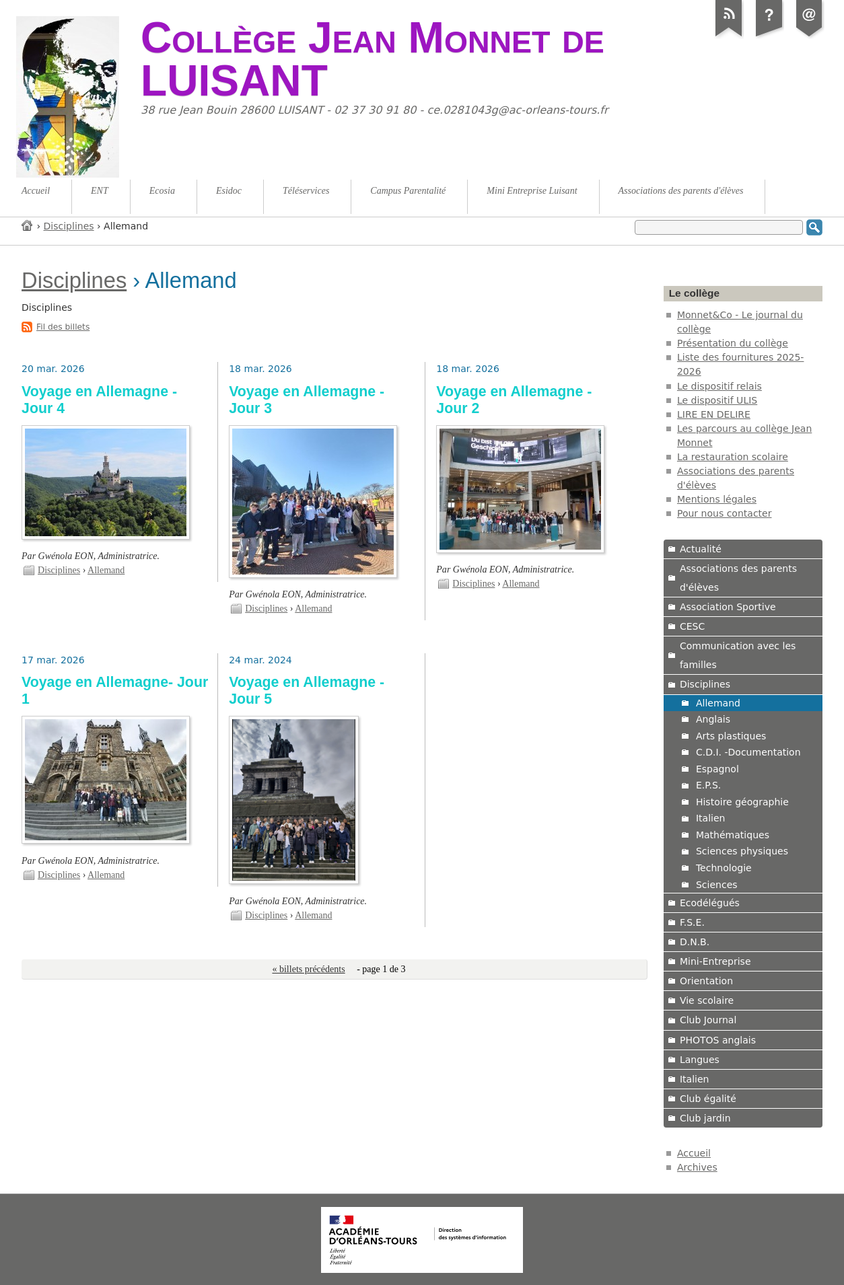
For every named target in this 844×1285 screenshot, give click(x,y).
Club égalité (708, 1098)
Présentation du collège (732, 343)
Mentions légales (717, 499)
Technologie (724, 867)
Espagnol (717, 769)
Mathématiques (732, 835)
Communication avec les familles (738, 655)
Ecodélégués (710, 902)
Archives (697, 1167)
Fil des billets (63, 327)
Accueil (28, 225)
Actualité (701, 549)
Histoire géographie (742, 802)
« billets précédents (308, 969)
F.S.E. (692, 922)
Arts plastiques (731, 736)
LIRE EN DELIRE (713, 414)
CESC (692, 626)
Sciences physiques (742, 851)
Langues (699, 1059)
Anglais (713, 719)
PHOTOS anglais (718, 1040)
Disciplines (69, 226)
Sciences (717, 884)
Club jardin (705, 1118)
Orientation (706, 981)
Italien (711, 818)
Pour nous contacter (724, 513)
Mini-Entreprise (715, 961)
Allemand (106, 570)
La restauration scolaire (732, 456)
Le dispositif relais (719, 386)
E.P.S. (708, 785)
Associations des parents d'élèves (738, 578)
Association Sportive (728, 606)
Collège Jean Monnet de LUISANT (372, 59)
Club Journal (708, 1020)
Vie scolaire (707, 1000)
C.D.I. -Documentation (748, 752)
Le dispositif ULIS (717, 400)
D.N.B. (694, 942)
